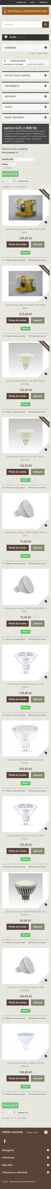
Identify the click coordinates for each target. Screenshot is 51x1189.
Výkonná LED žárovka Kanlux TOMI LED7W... (25, 989)
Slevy (8, 106)
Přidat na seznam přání (15, 260)
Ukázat (5, 164)
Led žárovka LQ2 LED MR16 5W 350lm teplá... (25, 306)
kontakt (32, 53)
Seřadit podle (7, 159)
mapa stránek (42, 53)
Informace (12, 85)
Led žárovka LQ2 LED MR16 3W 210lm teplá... (25, 231)
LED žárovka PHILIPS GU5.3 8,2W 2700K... (25, 761)
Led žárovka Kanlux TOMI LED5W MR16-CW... (25, 534)
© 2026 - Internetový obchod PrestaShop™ (19, 1182)
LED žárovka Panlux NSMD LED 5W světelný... (25, 1064)
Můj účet (7, 1165)
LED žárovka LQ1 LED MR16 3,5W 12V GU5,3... (25, 913)
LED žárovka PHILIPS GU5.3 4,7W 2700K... (25, 686)
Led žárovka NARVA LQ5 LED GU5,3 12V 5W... (25, 458)
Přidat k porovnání (38, 260)
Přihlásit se (44, 2)
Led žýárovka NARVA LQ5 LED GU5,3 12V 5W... (25, 382)
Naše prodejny (14, 117)
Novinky (10, 96)
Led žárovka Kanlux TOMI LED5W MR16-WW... (25, 610)
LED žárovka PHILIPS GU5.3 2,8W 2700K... (25, 837)
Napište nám (21, 2)
